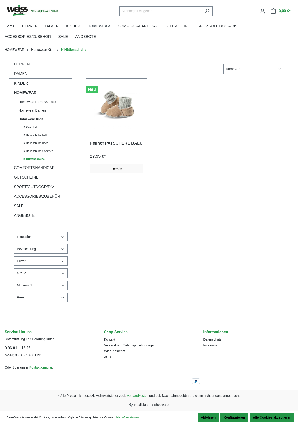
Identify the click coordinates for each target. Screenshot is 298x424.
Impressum (211, 345)
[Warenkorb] (280, 11)
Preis (40, 297)
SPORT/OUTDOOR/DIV (34, 187)
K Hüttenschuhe (34, 159)
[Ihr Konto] (262, 11)
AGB (107, 357)
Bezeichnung (40, 249)
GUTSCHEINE (26, 177)
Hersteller (40, 237)
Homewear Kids (31, 119)
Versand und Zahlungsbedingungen (130, 345)
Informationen (215, 332)
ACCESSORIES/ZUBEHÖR (37, 196)
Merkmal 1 (40, 285)
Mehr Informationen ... (128, 417)
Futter (40, 261)
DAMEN (20, 74)
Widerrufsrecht (114, 351)
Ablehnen (208, 417)
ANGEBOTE (24, 215)
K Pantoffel (30, 127)
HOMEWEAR (25, 93)
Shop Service (116, 332)
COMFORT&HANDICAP (34, 168)
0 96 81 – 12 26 (17, 348)
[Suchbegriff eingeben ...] (160, 11)
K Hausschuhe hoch (35, 143)
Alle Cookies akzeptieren (272, 417)
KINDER (21, 83)
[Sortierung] (254, 69)
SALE (19, 206)
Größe (40, 273)
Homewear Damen (32, 110)
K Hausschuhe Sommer (38, 151)
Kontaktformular (40, 367)
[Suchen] (207, 11)
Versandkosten (138, 395)
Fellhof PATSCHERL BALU (116, 143)
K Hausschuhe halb (35, 135)
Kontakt (109, 339)
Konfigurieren (234, 417)
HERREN (22, 64)
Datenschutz (212, 339)
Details (117, 169)
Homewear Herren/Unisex (37, 102)
